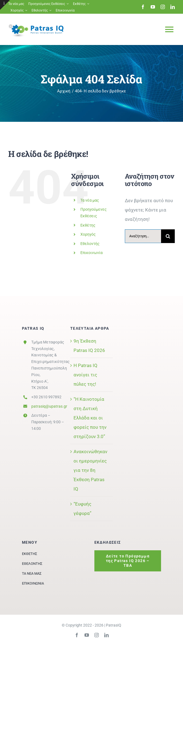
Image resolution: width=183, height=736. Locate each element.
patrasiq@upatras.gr (49, 406)
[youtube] (153, 7)
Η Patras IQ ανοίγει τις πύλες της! (85, 375)
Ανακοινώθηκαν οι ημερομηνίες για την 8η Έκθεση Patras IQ (90, 470)
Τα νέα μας (89, 200)
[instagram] (163, 7)
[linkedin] (172, 7)
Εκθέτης (87, 225)
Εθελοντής (90, 243)
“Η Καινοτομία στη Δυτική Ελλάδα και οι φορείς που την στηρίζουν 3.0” (90, 417)
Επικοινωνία (91, 252)
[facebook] (143, 7)
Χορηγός (88, 234)
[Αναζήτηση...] (143, 236)
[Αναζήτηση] (168, 236)
